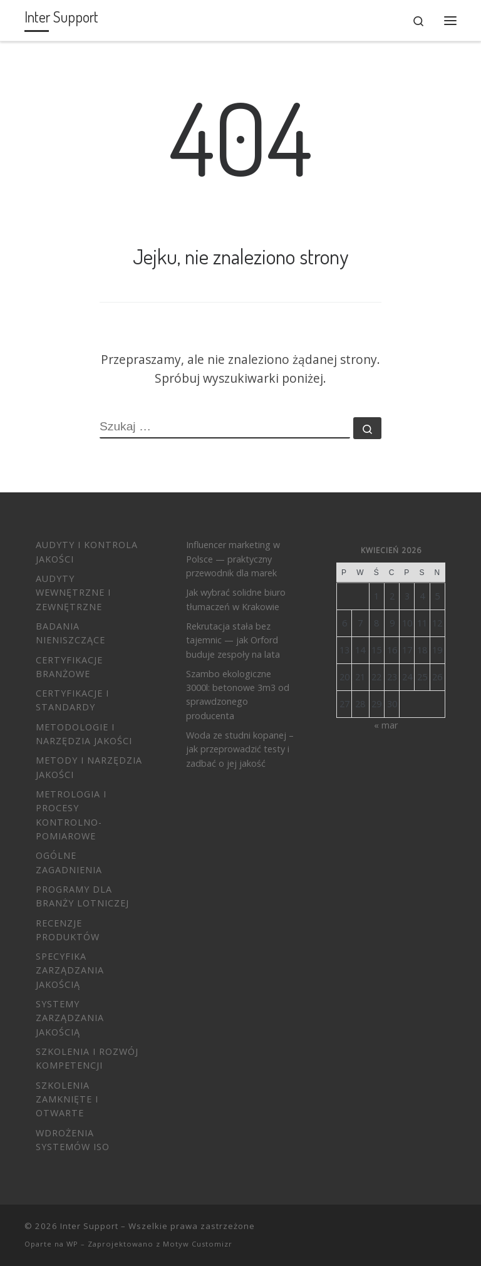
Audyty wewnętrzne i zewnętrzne (73, 593)
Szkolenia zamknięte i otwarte (67, 1099)
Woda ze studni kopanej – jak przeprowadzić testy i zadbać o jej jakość (240, 749)
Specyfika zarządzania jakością (70, 970)
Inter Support (89, 1226)
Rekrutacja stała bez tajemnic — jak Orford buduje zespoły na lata (233, 640)
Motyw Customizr (197, 1243)
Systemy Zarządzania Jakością (70, 1018)
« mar (386, 725)
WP (72, 1243)
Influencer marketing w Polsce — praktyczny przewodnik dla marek (233, 559)
